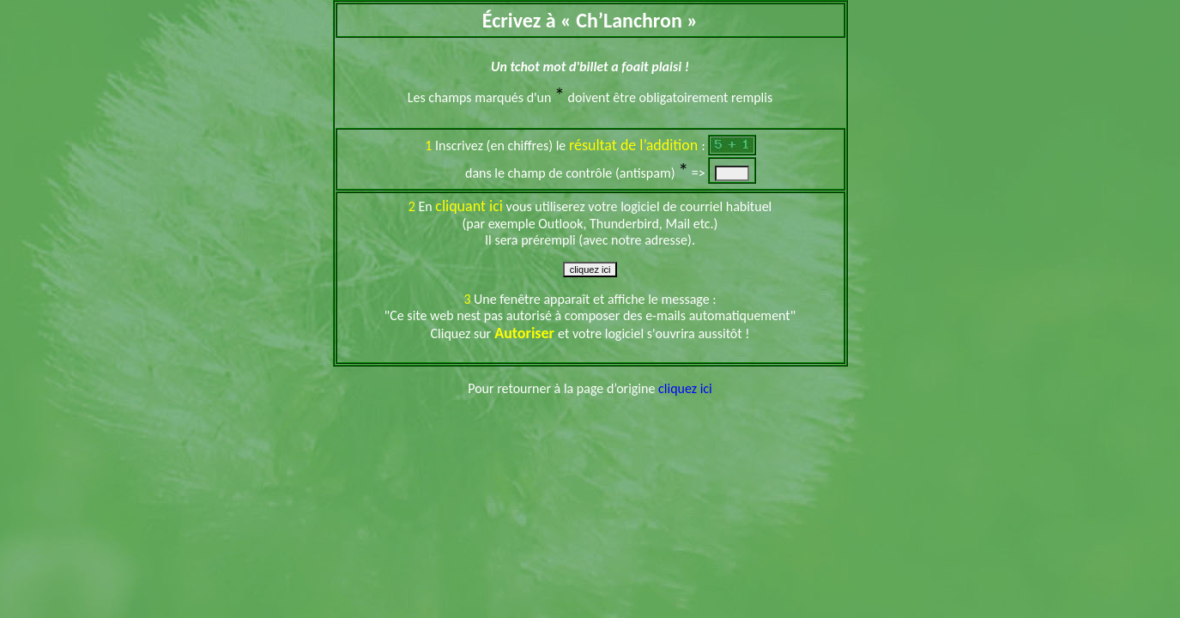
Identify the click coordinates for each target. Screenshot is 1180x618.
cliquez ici (685, 388)
